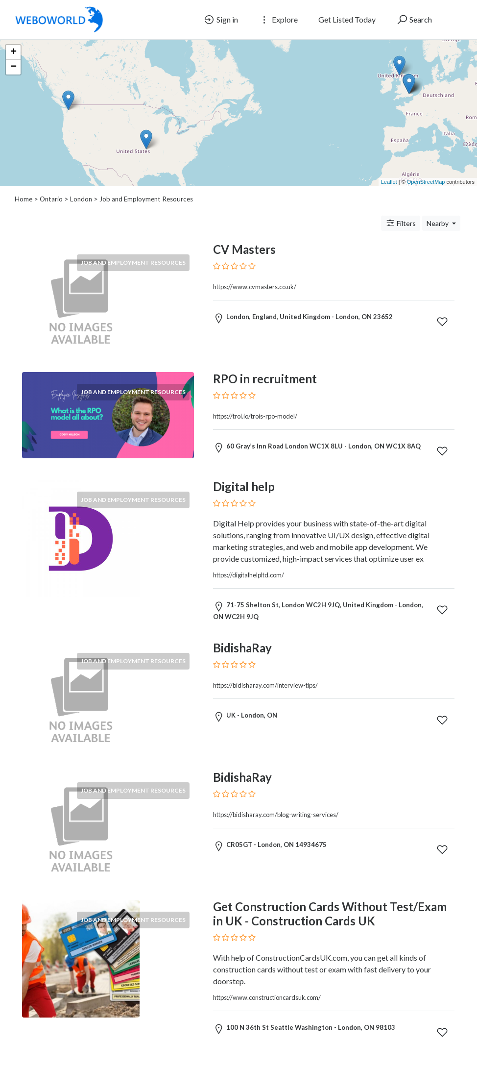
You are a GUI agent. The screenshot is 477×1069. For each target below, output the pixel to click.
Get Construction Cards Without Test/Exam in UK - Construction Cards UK (330, 913)
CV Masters (244, 249)
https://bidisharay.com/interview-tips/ (265, 685)
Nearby (438, 223)
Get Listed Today (347, 19)
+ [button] (13, 52)
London (81, 199)
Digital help (244, 486)
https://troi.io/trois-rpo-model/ (255, 416)
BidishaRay (242, 648)
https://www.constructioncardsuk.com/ (267, 997)
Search (414, 19)
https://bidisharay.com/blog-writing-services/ (275, 815)
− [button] (13, 67)
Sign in (220, 19)
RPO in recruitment (265, 379)
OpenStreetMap (426, 182)
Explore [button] (278, 19)
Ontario (51, 199)
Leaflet (389, 182)
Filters (400, 223)
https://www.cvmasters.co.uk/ (254, 287)
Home (23, 199)
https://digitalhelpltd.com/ (248, 575)
